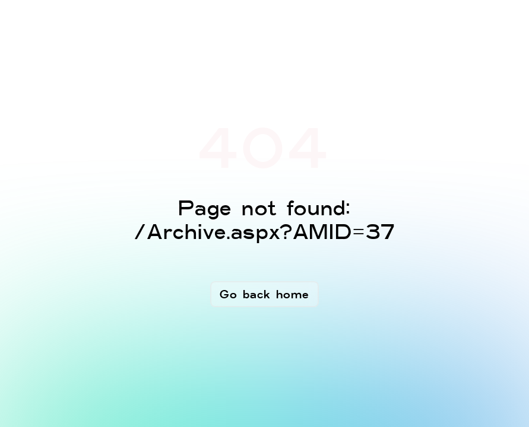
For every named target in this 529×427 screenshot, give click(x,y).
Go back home (264, 294)
